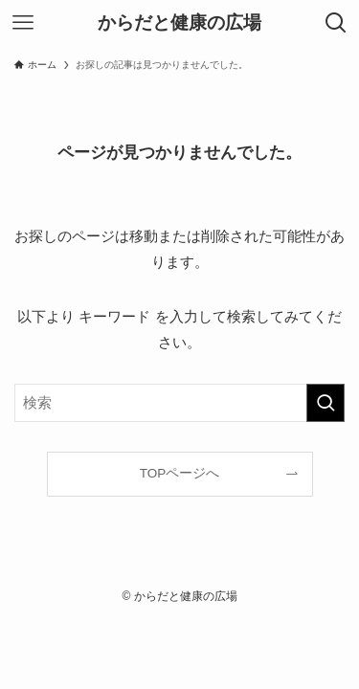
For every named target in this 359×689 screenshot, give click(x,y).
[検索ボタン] (336, 23)
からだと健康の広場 (179, 23)
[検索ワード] (179, 403)
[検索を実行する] (325, 403)
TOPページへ (180, 473)
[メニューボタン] (23, 23)
